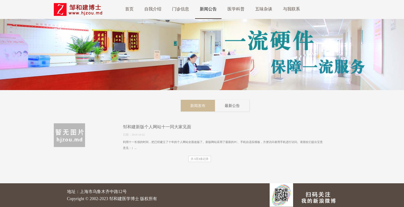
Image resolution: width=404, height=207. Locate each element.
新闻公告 (208, 9)
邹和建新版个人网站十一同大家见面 (152, 126)
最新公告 (237, 106)
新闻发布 (203, 106)
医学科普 (236, 9)
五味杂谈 (263, 9)
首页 (129, 9)
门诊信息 (180, 9)
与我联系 (291, 9)
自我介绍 (152, 9)
